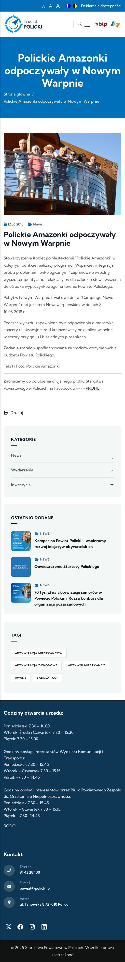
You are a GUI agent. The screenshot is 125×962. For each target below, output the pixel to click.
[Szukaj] (80, 24)
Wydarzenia (22, 469)
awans (21, 677)
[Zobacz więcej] (21, 541)
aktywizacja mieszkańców (39, 653)
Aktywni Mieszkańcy (86, 665)
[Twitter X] (9, 927)
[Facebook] (20, 927)
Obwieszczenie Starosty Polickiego (66, 566)
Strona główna (17, 94)
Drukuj (13, 412)
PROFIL (92, 388)
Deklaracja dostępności (101, 5)
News (37, 224)
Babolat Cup (47, 677)
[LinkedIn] (44, 927)
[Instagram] (32, 927)
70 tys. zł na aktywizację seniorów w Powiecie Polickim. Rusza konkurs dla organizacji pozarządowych (68, 598)
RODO (9, 825)
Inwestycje (21, 484)
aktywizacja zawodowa (36, 665)
